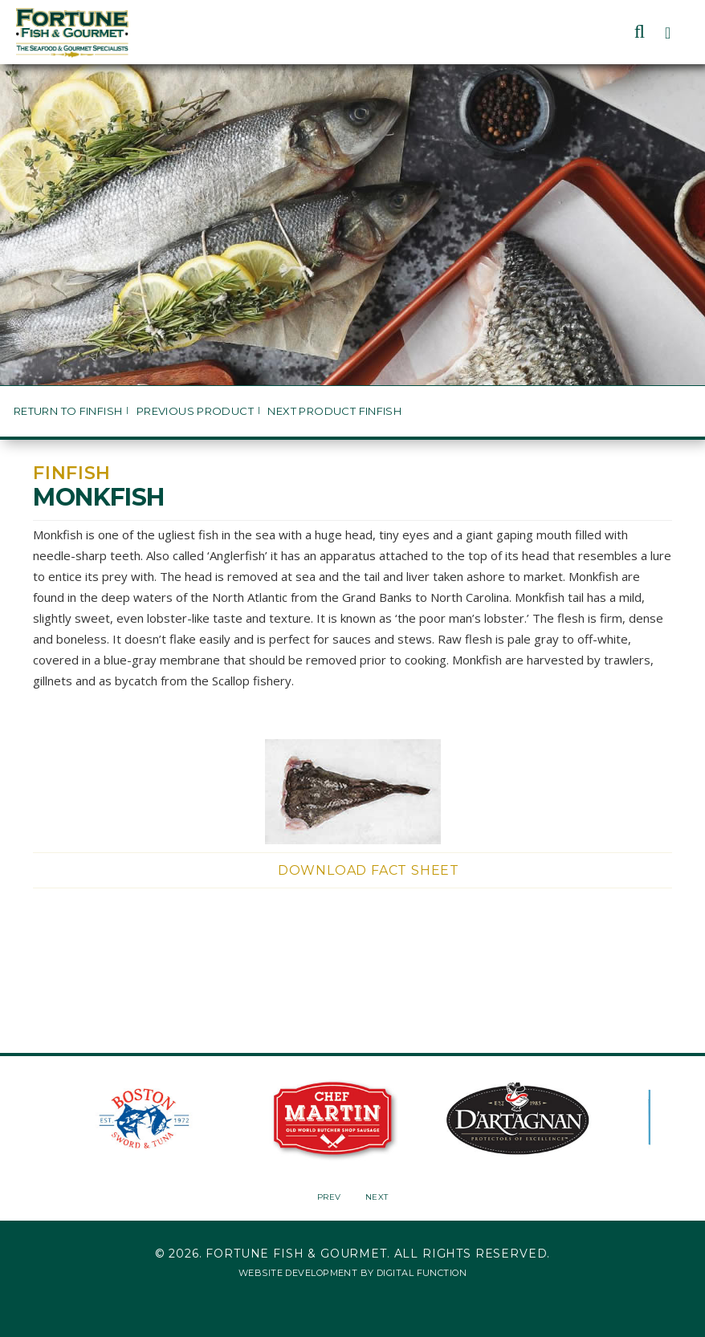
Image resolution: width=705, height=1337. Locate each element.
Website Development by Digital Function (352, 1272)
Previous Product (195, 411)
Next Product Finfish (334, 411)
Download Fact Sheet (368, 870)
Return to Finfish (68, 411)
